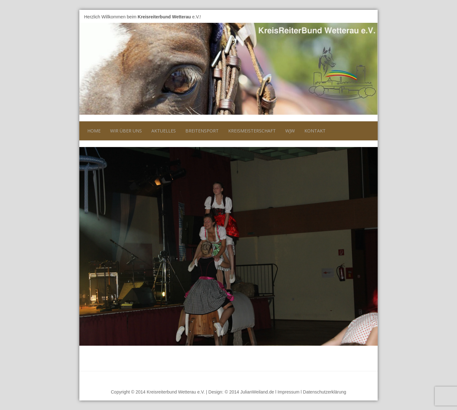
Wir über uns (126, 131)
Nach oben (361, 378)
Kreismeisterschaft (252, 131)
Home (94, 131)
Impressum (288, 391)
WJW (290, 131)
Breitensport (202, 131)
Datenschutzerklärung (324, 391)
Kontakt (315, 131)
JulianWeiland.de (257, 391)
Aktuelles (163, 131)
